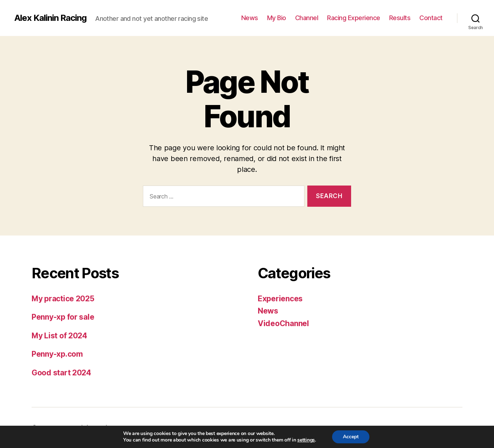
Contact (431, 18)
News (249, 18)
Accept (351, 436)
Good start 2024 (61, 372)
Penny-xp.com (57, 353)
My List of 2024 (59, 335)
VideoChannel (283, 323)
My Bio (276, 18)
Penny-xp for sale (63, 316)
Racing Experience (353, 18)
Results (400, 18)
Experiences (280, 298)
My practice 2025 (63, 298)
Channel (306, 18)
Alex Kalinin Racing (50, 18)
